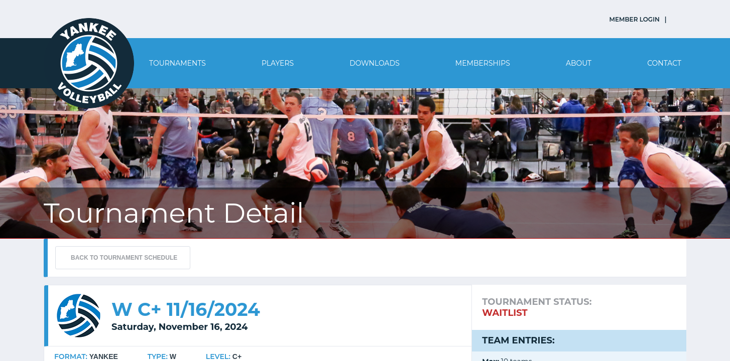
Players (278, 63)
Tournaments (177, 63)
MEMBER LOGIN (635, 19)
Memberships (482, 63)
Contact (664, 63)
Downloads (374, 63)
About (578, 63)
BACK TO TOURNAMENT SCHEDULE (124, 257)
